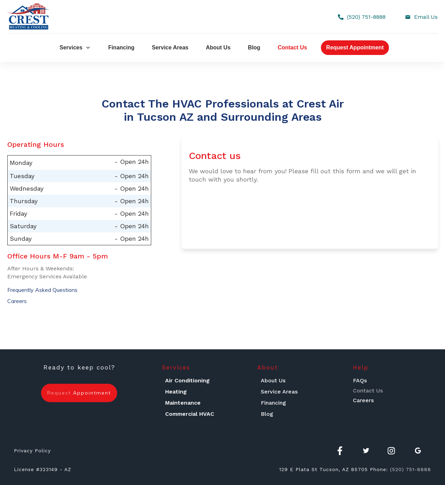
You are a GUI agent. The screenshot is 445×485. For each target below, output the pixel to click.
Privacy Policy (32, 450)
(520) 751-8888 (366, 17)
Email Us (426, 17)
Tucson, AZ (334, 469)
